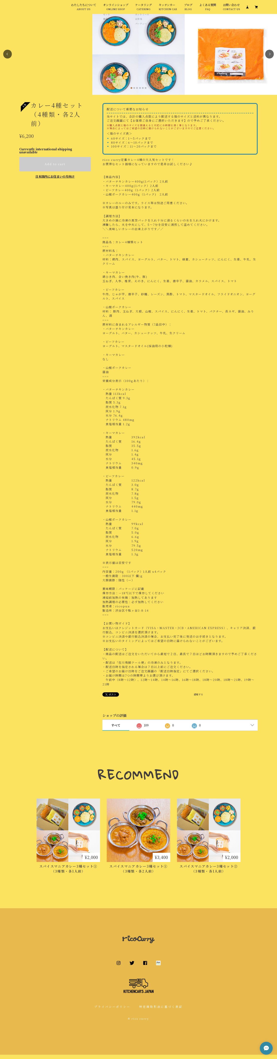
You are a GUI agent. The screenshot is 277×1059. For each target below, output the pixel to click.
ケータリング (143, 9)
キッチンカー (168, 9)
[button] (7, 58)
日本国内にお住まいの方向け (55, 181)
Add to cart (55, 168)
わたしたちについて (83, 9)
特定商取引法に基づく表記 (161, 1011)
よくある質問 (207, 9)
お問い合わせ (231, 9)
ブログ (188, 9)
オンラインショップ (115, 9)
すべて (115, 730)
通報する (198, 698)
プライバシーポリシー (112, 1011)
